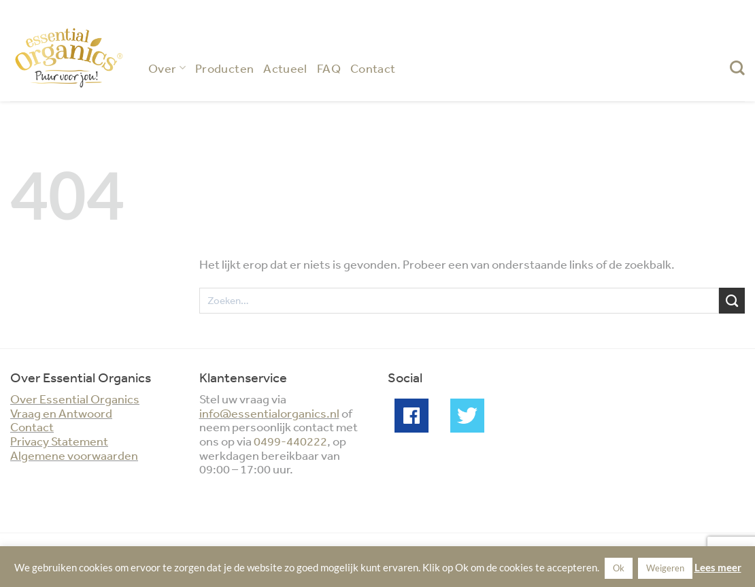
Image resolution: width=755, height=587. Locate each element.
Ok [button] (618, 568)
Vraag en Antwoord (61, 412)
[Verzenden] (732, 301)
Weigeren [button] (665, 568)
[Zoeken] (737, 68)
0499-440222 (290, 440)
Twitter (467, 416)
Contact (373, 68)
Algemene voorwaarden (74, 455)
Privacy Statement (59, 440)
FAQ (329, 68)
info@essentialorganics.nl (269, 412)
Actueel (285, 68)
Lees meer (717, 567)
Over (167, 68)
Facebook (412, 416)
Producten (224, 68)
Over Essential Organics (74, 398)
